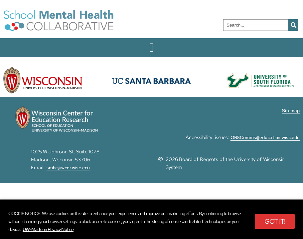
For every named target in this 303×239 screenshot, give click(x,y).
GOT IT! (274, 221)
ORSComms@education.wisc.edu (265, 137)
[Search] (293, 25)
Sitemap (291, 111)
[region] (151, 219)
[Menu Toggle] (151, 47)
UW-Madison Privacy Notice (48, 229)
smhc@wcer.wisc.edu (68, 168)
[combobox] (255, 25)
